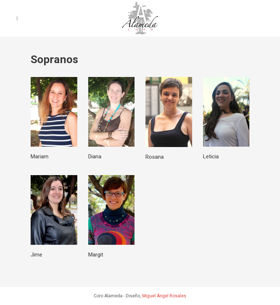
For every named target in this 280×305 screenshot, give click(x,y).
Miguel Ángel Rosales (164, 295)
